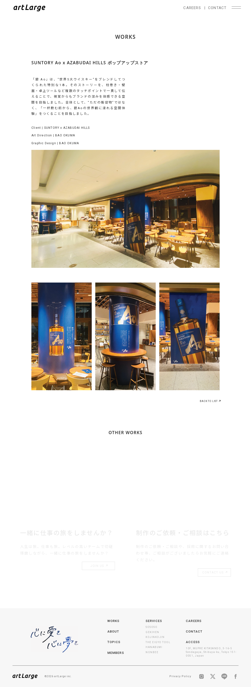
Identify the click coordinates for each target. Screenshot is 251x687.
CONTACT (217, 8)
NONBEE (152, 652)
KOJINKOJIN (155, 637)
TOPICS (113, 642)
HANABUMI (154, 647)
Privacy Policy (180, 676)
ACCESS (193, 642)
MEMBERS (115, 653)
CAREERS (192, 8)
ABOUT (113, 631)
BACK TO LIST (210, 402)
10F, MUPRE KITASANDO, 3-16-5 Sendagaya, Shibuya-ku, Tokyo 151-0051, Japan (211, 652)
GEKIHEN (152, 632)
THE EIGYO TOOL (158, 642)
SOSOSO (151, 627)
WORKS (113, 621)
